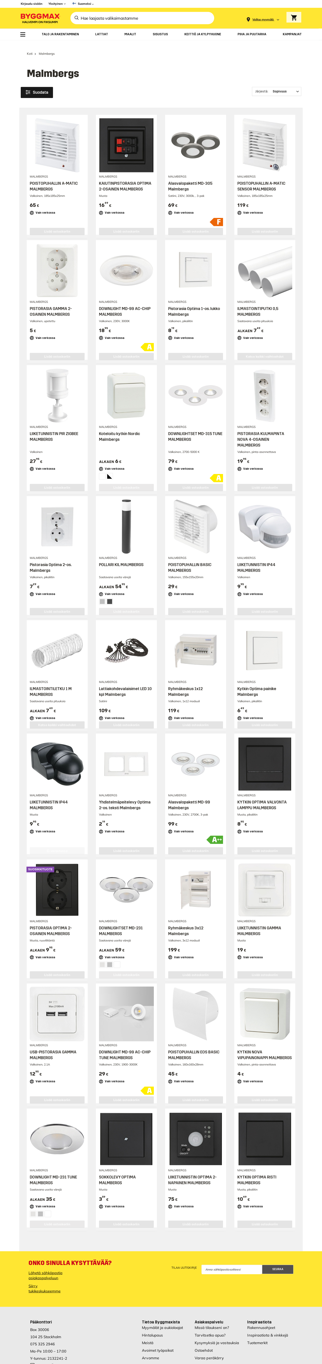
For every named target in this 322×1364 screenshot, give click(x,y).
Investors (150, 1348)
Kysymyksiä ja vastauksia (217, 1318)
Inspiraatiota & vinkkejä (267, 1310)
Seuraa (277, 1245)
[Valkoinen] (102, 469)
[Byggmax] (40, 18)
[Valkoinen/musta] (109, 469)
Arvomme (150, 1333)
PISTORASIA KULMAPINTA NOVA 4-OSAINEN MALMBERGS (260, 432)
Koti (30, 46)
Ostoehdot (204, 1326)
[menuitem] (22, 34)
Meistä (147, 1318)
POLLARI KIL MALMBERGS (121, 557)
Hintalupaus (152, 1310)
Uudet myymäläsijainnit (162, 1341)
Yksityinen (55, 4)
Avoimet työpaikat (158, 1326)
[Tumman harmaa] (109, 594)
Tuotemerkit (257, 1318)
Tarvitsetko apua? (210, 1310)
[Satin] (109, 957)
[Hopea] (102, 594)
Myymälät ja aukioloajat (162, 1303)
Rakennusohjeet (261, 1303)
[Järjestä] (276, 84)
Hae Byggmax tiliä (211, 1341)
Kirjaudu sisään (31, 4)
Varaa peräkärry (209, 1333)
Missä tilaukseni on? (212, 1303)
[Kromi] (102, 957)
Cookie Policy (206, 1348)
